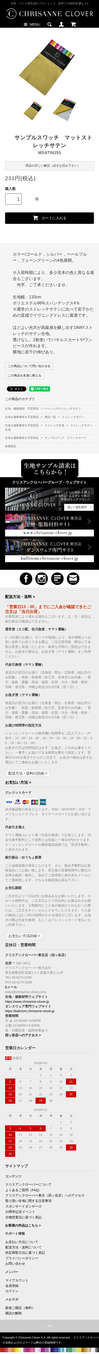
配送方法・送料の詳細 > (27, 773)
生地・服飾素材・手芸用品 (22, 408)
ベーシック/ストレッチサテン (62, 408)
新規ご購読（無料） (20, 1308)
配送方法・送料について (23, 1247)
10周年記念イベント (20, 1212)
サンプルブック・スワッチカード (66, 437)
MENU (31, 24)
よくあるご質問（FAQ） (23, 1190)
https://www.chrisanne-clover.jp (27, 1001)
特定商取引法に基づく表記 (25, 1253)
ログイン (12, 1291)
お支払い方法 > (18, 782)
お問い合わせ (15, 1263)
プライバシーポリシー (21, 1258)
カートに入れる (49, 218)
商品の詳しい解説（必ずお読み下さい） (49, 165)
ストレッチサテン (73, 416)
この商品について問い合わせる (29, 366)
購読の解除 (13, 1313)
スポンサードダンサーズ (23, 1206)
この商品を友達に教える (24, 375)
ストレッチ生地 (55, 425)
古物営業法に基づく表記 (23, 1217)
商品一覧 (51, 416)
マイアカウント (16, 1280)
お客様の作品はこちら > (23, 1225)
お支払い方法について (21, 1242)
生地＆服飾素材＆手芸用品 (22, 416)
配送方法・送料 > (20, 596)
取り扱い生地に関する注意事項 (28, 1201)
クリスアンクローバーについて (28, 1184)
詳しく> (83, 3)
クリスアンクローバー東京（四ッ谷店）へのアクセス (45, 1195)
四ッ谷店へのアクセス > (23, 1035)
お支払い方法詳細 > (24, 936)
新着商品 (10, 446)
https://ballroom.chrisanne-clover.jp (30, 1011)
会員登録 (12, 1286)
